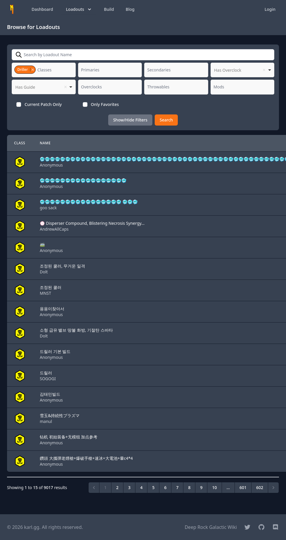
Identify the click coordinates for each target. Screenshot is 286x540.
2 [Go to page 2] (117, 487)
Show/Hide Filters (130, 120)
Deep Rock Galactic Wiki (211, 527)
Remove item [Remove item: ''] (264, 70)
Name (45, 142)
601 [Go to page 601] (243, 487)
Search (166, 120)
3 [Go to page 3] (129, 487)
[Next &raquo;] (273, 487)
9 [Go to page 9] (201, 487)
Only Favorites (105, 104)
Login (270, 9)
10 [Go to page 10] (214, 487)
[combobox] (44, 70)
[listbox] (243, 70)
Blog (130, 9)
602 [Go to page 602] (259, 487)
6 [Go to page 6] (165, 487)
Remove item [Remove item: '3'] (32, 69)
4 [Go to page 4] (141, 487)
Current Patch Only (43, 104)
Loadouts (79, 9)
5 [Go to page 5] (153, 487)
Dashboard (42, 9)
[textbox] (46, 70)
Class (19, 142)
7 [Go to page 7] (177, 487)
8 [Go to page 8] (189, 487)
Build (109, 9)
